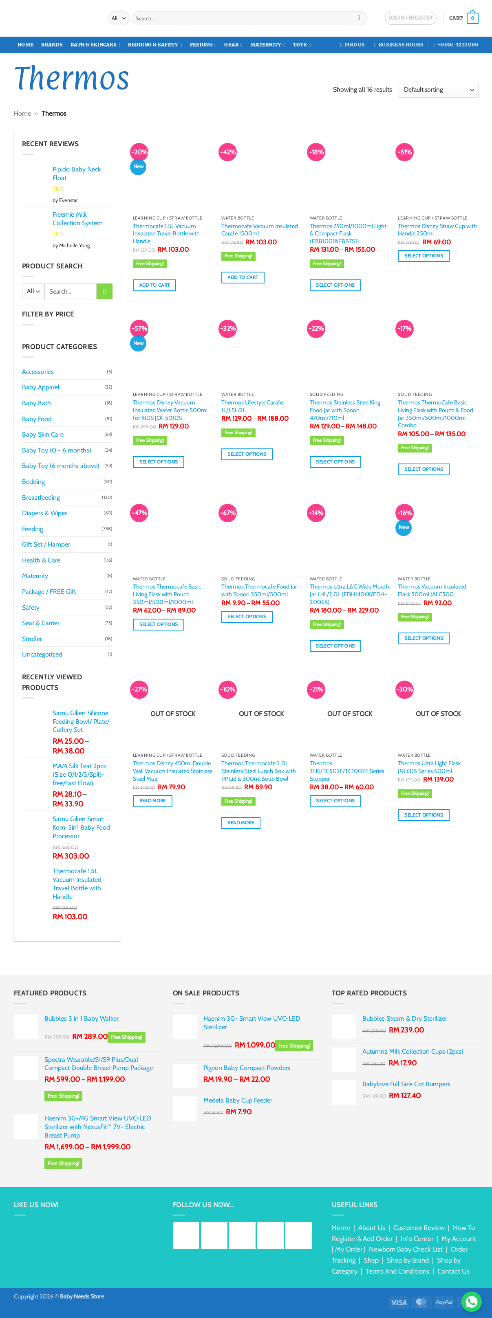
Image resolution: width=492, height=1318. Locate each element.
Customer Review (419, 1228)
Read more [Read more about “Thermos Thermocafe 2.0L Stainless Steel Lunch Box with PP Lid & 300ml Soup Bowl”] (240, 823)
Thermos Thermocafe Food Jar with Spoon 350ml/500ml (259, 590)
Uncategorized (42, 654)
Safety (31, 607)
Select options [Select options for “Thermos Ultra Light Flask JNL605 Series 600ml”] (423, 815)
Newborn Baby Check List (406, 1249)
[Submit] (359, 18)
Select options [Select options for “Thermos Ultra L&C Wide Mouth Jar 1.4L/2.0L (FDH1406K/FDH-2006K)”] (335, 646)
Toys (302, 45)
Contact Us (453, 1271)
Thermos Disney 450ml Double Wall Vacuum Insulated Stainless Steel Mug (172, 771)
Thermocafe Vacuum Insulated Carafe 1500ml (259, 229)
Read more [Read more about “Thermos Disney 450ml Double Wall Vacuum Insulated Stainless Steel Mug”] (152, 801)
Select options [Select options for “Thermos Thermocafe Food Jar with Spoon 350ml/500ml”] (246, 616)
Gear (233, 45)
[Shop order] (438, 90)
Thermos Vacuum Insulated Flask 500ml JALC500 (432, 590)
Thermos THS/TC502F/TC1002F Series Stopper (347, 771)
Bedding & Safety (155, 45)
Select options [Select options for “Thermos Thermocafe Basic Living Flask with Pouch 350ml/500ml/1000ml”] (158, 624)
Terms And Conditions (397, 1271)
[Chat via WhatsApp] (471, 1302)
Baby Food (37, 419)
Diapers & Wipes (45, 513)
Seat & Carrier (41, 623)
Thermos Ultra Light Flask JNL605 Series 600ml (429, 767)
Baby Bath (36, 403)
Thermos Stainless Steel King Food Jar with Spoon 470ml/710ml (345, 410)
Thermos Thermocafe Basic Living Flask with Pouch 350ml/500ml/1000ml (167, 594)
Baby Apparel (41, 387)
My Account (458, 1239)
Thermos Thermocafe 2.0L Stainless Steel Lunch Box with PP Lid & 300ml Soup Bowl (258, 771)
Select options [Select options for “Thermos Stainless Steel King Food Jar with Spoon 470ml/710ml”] (335, 462)
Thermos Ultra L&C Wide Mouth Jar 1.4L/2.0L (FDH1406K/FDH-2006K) (349, 594)
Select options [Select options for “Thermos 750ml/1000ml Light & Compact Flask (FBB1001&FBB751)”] (335, 285)
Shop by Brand (408, 1260)
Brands (52, 44)
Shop (371, 1260)
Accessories (38, 372)
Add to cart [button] (154, 285)
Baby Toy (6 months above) (60, 466)
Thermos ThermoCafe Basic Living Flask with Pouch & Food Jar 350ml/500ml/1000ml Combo (435, 414)
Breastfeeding (41, 497)
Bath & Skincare (95, 45)
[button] (463, 18)
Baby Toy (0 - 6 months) (56, 450)
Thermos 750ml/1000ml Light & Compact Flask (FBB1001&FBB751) (348, 233)
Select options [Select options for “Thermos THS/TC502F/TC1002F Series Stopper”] (335, 801)
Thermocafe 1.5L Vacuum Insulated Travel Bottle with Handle (166, 233)
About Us (371, 1228)
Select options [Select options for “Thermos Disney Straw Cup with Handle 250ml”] (423, 256)
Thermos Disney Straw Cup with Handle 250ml (437, 229)
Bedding (33, 481)
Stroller (32, 639)
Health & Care (41, 560)
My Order (348, 1249)
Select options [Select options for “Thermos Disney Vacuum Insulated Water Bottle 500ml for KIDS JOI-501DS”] (158, 462)
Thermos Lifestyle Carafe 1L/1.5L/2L (252, 406)
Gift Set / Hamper (46, 544)
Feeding (203, 45)
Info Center (417, 1239)
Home (25, 44)
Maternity (267, 45)
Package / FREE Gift (49, 591)
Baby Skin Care (43, 434)
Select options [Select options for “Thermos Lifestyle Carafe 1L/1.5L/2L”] (246, 454)
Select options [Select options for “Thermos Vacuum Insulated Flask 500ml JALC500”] (423, 638)
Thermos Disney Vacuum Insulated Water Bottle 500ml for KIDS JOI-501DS (170, 410)
